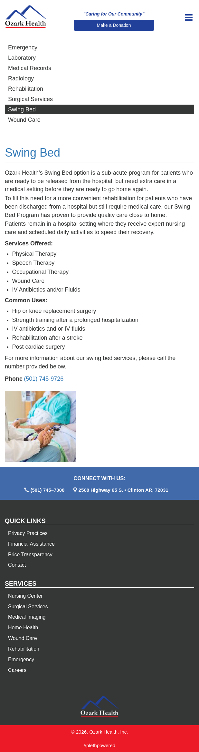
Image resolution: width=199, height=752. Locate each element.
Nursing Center (25, 596)
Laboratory (22, 58)
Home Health (23, 627)
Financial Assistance (31, 544)
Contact (17, 565)
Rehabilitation (25, 89)
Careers (17, 670)
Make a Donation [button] (114, 25)
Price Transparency (30, 554)
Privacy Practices (28, 533)
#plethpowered (99, 745)
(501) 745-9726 (43, 379)
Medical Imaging (27, 617)
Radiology (21, 78)
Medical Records (29, 68)
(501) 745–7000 (47, 490)
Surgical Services (30, 99)
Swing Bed (22, 109)
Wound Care (24, 120)
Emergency (22, 47)
